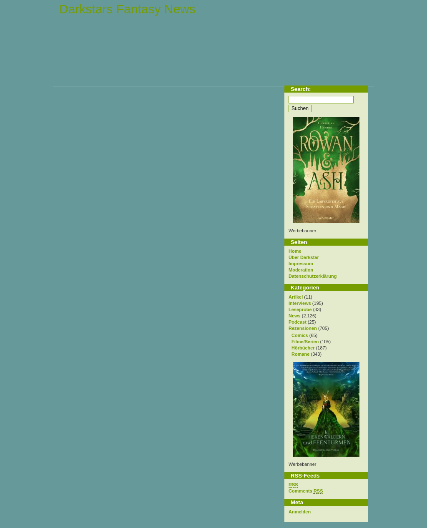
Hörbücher (303, 347)
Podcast (297, 321)
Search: (301, 89)
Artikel (296, 296)
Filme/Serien (305, 341)
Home (295, 251)
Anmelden (300, 511)
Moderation (301, 269)
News (295, 315)
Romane (300, 354)
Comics (299, 335)
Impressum (301, 263)
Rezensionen (303, 328)
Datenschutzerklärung (313, 276)
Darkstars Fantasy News (127, 9)
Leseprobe (300, 309)
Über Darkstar (304, 257)
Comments (306, 491)
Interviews (300, 303)
